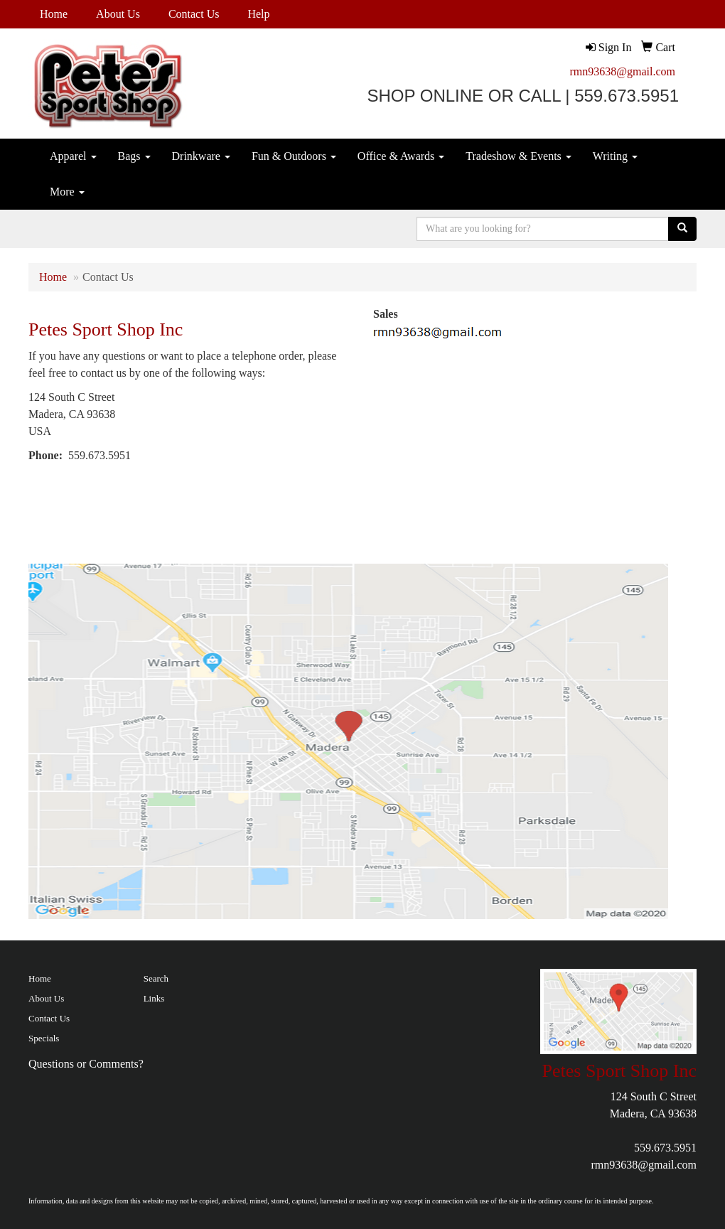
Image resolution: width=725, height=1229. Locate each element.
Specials (43, 1038)
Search (156, 978)
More (67, 192)
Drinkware (201, 156)
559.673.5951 (665, 1148)
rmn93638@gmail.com (622, 71)
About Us (118, 14)
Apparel (73, 156)
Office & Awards (401, 156)
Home (54, 14)
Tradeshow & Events (518, 156)
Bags (134, 156)
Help (258, 14)
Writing (615, 156)
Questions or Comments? (86, 1064)
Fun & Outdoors (294, 156)
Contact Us (194, 14)
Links (154, 998)
